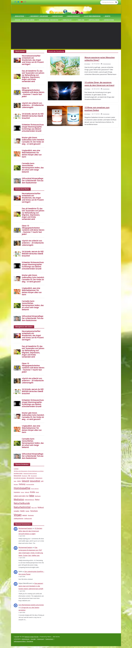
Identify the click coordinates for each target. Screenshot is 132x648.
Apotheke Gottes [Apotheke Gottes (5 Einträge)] (18, 473)
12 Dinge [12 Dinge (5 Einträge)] (16, 469)
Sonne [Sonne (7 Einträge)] (27, 511)
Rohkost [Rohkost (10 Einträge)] (41, 507)
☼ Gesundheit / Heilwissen (38, 16)
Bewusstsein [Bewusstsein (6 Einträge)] (17, 475)
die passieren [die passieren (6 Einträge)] (31, 478)
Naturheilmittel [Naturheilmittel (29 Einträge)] (22, 507)
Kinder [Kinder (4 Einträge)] (22, 492)
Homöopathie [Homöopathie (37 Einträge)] (22, 488)
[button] (25, 16)
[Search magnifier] (116, 2)
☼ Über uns (80, 20)
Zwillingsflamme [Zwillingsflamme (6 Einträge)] (18, 518)
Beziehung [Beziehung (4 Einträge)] (24, 475)
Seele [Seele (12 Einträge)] (22, 511)
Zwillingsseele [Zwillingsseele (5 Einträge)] (28, 518)
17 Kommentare (106, 63)
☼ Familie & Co (66, 20)
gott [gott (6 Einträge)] (42, 481)
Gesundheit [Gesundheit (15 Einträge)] (35, 481)
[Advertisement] (66, 36)
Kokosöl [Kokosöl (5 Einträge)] (27, 492)
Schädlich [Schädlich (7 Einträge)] (16, 511)
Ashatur (88, 63)
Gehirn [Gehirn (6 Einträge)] (19, 481)
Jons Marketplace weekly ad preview (31, 605)
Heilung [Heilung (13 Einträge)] (22, 484)
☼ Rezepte (106, 16)
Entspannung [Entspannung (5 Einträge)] (38, 478)
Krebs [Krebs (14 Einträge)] (32, 492)
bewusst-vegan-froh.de (31, 637)
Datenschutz (49, 639)
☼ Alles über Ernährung (91, 16)
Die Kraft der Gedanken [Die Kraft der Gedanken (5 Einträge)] (20, 478)
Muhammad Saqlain (25, 528)
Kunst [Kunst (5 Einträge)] (37, 492)
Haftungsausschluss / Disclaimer (23, 641)
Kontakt (33, 639)
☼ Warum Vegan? (57, 16)
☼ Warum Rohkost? (73, 16)
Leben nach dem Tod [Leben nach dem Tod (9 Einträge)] (21, 496)
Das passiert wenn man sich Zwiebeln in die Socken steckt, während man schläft (31, 586)
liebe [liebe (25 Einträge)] (31, 495)
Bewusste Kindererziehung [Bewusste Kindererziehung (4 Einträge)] (30, 473)
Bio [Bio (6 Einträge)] (29, 475)
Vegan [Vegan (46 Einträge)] (18, 515)
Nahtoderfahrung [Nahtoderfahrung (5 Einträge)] (29, 499)
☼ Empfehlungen (93, 20)
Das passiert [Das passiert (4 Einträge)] (34, 475)
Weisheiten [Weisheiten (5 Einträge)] (31, 515)
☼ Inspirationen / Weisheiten (47, 20)
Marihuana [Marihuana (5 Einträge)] (38, 496)
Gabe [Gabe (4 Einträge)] (15, 481)
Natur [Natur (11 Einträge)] (37, 499)
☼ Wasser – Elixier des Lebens (24, 20)
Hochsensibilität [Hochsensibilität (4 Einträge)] (30, 484)
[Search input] (108, 2)
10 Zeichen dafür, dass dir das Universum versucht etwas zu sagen (30, 531)
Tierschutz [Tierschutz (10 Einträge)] (34, 511)
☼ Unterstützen (108, 20)
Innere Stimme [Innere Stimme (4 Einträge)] (35, 488)
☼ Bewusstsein (19, 16)
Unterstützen (25, 639)
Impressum (40, 639)
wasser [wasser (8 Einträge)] (24, 515)
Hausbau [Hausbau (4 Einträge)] (16, 484)
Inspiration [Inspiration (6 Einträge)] (17, 492)
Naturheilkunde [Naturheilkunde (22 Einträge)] (22, 503)
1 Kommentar (105, 88)
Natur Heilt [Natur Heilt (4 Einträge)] (34, 507)
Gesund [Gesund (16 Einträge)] (25, 481)
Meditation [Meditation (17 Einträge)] (19, 499)
